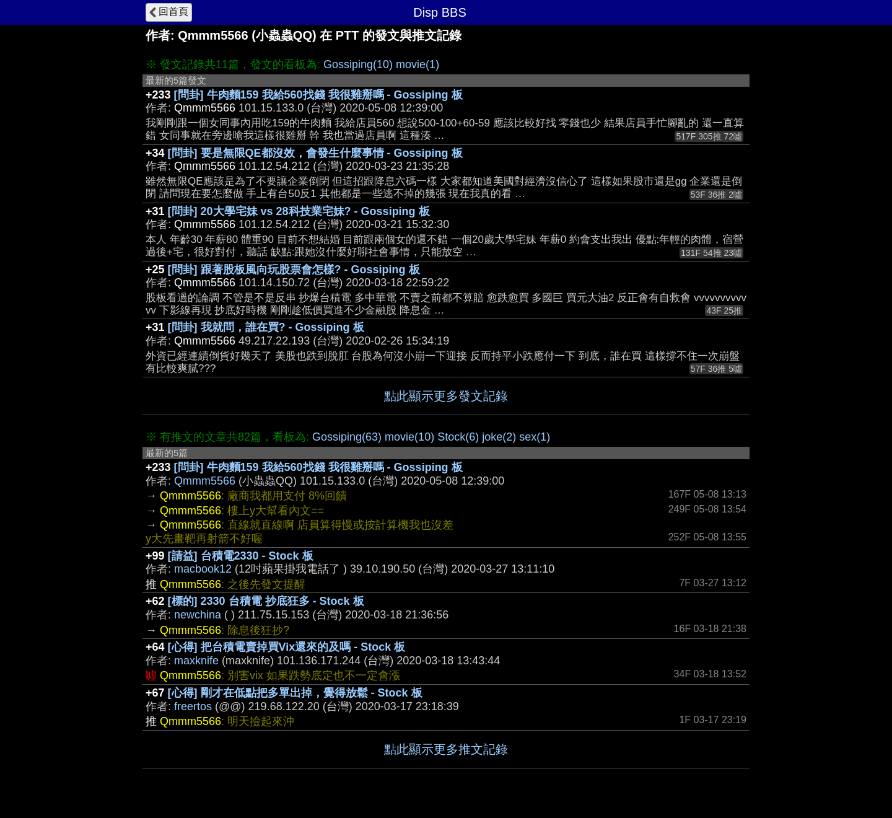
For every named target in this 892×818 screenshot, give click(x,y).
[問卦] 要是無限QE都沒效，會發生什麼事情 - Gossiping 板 (315, 153)
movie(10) (409, 437)
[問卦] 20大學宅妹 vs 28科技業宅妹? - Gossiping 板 (299, 211)
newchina (197, 615)
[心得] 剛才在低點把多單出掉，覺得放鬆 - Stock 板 (295, 693)
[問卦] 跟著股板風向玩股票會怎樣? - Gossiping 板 (294, 269)
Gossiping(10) (358, 64)
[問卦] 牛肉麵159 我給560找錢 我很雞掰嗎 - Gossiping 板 (318, 95)
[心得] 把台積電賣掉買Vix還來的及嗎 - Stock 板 (287, 647)
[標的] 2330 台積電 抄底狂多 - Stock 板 (266, 601)
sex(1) (534, 437)
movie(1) (417, 64)
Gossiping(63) (347, 437)
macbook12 (203, 569)
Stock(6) (458, 437)
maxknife (196, 660)
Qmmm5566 (204, 481)
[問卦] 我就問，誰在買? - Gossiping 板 (266, 327)
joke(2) (499, 437)
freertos (193, 706)
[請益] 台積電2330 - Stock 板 (240, 556)
